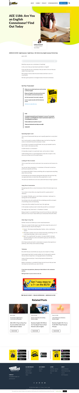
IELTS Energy (42, 368)
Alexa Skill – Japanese (54, 370)
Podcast (42, 3)
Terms (45, 389)
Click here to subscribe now (31, 104)
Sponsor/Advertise (51, 3)
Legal (49, 389)
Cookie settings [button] (58, 391)
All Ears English (30, 368)
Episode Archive (29, 370)
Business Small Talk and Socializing (38, 317)
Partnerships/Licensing (65, 372)
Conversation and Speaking (15, 319)
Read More (14, 332)
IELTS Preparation (65, 376)
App (51, 374)
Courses (36, 3)
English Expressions (23, 53)
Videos (27, 376)
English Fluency (31, 53)
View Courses (61, 3)
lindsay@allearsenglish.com (14, 378)
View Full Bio (36, 47)
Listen (51, 368)
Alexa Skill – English (54, 372)
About (31, 3)
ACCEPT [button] (64, 391)
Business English (34, 319)
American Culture (13, 53)
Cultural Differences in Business (58, 317)
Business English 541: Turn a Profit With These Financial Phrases (60, 324)
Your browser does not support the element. (39, 61)
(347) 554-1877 (12, 380)
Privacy (42, 389)
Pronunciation (13, 317)
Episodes (41, 370)
